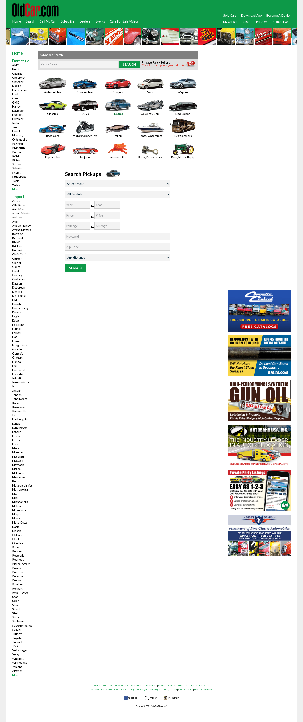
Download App (251, 15)
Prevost (17, 580)
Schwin (17, 168)
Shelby (16, 172)
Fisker (16, 341)
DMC (15, 300)
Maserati (18, 456)
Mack (15, 448)
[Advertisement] (259, 77)
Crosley (17, 275)
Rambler (17, 584)
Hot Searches (206, 689)
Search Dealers (138, 685)
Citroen (17, 258)
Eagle (15, 316)
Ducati (16, 304)
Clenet (16, 263)
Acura (16, 201)
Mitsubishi (19, 510)
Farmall (16, 328)
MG (14, 493)
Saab (15, 596)
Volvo (16, 654)
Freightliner (19, 345)
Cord (15, 271)
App (180, 689)
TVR (15, 646)
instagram (173, 697)
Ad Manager (142, 689)
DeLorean (18, 287)
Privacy (173, 689)
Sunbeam (18, 621)
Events (100, 21)
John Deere (19, 398)
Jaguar (16, 390)
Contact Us (280, 21)
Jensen (17, 394)
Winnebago (19, 662)
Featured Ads (107, 685)
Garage (132, 689)
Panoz (16, 547)
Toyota (17, 638)
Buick (15, 69)
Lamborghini (20, 419)
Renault (17, 588)
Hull (14, 365)
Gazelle (17, 349)
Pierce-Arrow (21, 563)
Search (30, 21)
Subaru (16, 617)
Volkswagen (20, 650)
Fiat (14, 337)
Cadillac (17, 73)
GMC (15, 102)
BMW (16, 242)
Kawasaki (18, 407)
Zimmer (17, 671)
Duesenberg (20, 308)
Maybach (18, 465)
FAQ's (206, 685)
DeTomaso (19, 295)
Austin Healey (21, 225)
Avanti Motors (21, 229)
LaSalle (16, 431)
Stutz (15, 613)
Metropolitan (20, 489)
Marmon (17, 452)
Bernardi (17, 238)
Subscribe (67, 21)
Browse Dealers (122, 685)
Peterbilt (18, 555)
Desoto (17, 291)
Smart (16, 609)
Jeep (15, 127)
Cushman (18, 279)
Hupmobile (19, 370)
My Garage (230, 21)
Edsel (15, 320)
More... (16, 189)
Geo (15, 98)
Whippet (18, 658)
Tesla (15, 180)
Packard (17, 143)
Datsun (17, 283)
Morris (16, 518)
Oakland (17, 535)
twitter (153, 697)
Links (196, 689)
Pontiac (17, 152)
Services (162, 685)
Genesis (17, 353)
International (20, 382)
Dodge (16, 86)
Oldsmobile (19, 139)
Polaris (16, 568)
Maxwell (17, 460)
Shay (15, 605)
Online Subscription (193, 685)
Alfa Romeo (19, 205)
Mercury (17, 135)
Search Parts (151, 685)
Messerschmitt (22, 485)
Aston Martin (21, 213)
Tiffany (17, 634)
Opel (15, 539)
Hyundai (17, 374)
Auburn (17, 217)
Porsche (17, 576)
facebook (133, 697)
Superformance (22, 625)
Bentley (17, 233)
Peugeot (18, 559)
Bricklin (17, 246)
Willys (16, 185)
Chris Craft (19, 254)
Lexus (16, 436)
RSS (91, 689)
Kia (14, 415)
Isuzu (15, 386)
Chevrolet (18, 77)
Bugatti (17, 250)
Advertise (99, 689)
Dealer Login (154, 689)
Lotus (16, 440)
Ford (15, 94)
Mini (15, 497)
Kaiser (16, 403)
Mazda (16, 469)
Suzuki (16, 629)
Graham (17, 357)
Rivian (16, 160)
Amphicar (18, 209)
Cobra (16, 267)
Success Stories (121, 689)
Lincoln (16, 131)
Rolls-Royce (20, 592)
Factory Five (20, 90)
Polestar (17, 572)
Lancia (16, 423)
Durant (16, 312)
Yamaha (17, 667)
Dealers (84, 21)
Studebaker (20, 176)
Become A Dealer (278, 15)
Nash (15, 526)
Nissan (16, 530)
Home (16, 21)
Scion (15, 600)
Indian (16, 123)
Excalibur (18, 324)
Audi (15, 221)
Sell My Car (48, 21)
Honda (16, 361)
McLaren (18, 473)
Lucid (15, 444)
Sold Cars (230, 15)
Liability (165, 689)
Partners (261, 21)
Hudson (17, 114)
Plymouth (18, 147)
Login (246, 21)
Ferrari (16, 333)
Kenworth (19, 411)
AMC (15, 65)
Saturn (16, 164)
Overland (18, 543)
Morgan (17, 514)
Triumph (17, 642)
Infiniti (16, 378)
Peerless (18, 551)
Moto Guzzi (19, 522)
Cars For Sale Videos (124, 21)
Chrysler (17, 82)
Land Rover (19, 427)
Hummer (17, 119)
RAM (15, 156)
